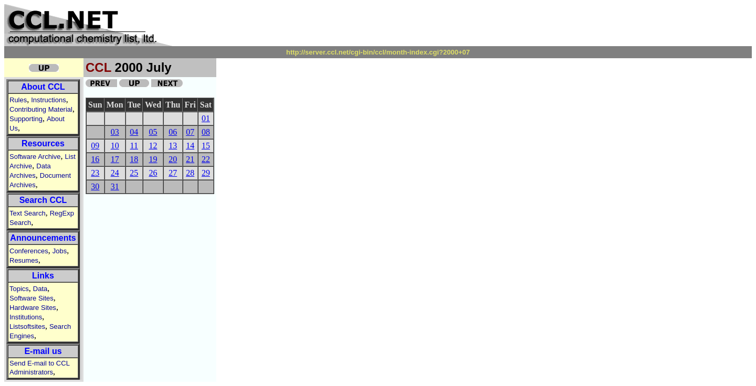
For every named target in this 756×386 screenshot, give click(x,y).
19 (153, 159)
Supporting (26, 119)
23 (95, 172)
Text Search (27, 213)
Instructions (48, 100)
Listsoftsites (27, 326)
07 (190, 131)
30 (95, 186)
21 (190, 159)
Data (40, 289)
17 (115, 159)
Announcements (43, 237)
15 (206, 145)
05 (153, 131)
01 (206, 118)
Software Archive (35, 156)
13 (173, 145)
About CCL (43, 86)
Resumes (23, 260)
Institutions (25, 317)
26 (153, 172)
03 (115, 131)
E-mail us (42, 351)
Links (43, 275)
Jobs (59, 251)
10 (115, 145)
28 (190, 172)
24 (115, 172)
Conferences (28, 251)
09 (95, 145)
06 (173, 131)
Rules (18, 100)
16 (95, 159)
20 (173, 159)
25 (134, 172)
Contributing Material (40, 109)
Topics (19, 289)
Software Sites (31, 298)
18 (134, 159)
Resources (43, 143)
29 (206, 172)
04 (134, 131)
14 (190, 145)
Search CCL (43, 200)
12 (153, 145)
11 (134, 145)
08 (206, 131)
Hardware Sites (32, 308)
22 (206, 159)
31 (115, 186)
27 (173, 172)
